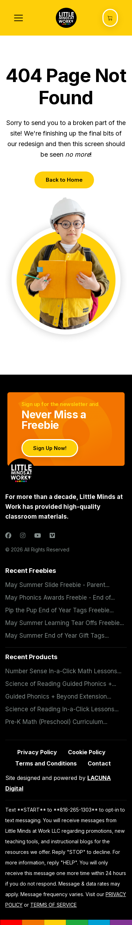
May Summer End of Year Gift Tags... (57, 635)
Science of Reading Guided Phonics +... (60, 683)
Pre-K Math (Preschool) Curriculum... (56, 721)
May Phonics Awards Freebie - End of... (60, 597)
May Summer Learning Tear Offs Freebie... (64, 622)
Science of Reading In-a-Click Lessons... (62, 709)
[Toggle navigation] (18, 18)
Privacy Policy (37, 752)
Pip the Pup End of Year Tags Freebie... (59, 610)
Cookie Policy (87, 752)
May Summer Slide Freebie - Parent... (57, 584)
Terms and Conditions (46, 763)
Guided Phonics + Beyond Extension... (58, 696)
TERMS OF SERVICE (53, 905)
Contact (99, 763)
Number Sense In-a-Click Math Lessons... (63, 671)
